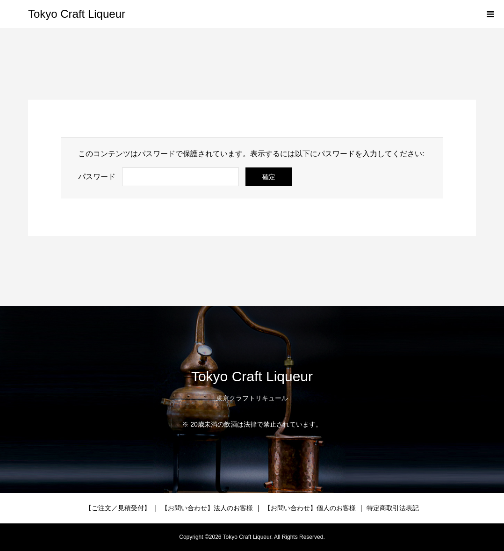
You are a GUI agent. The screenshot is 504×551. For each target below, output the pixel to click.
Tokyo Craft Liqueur (76, 13)
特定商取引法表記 (393, 508)
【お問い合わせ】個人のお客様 (310, 508)
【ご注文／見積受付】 (118, 508)
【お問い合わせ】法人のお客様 (207, 508)
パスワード (96, 177)
